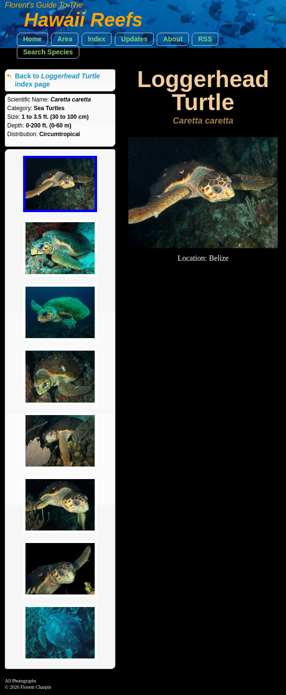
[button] (32, 39)
